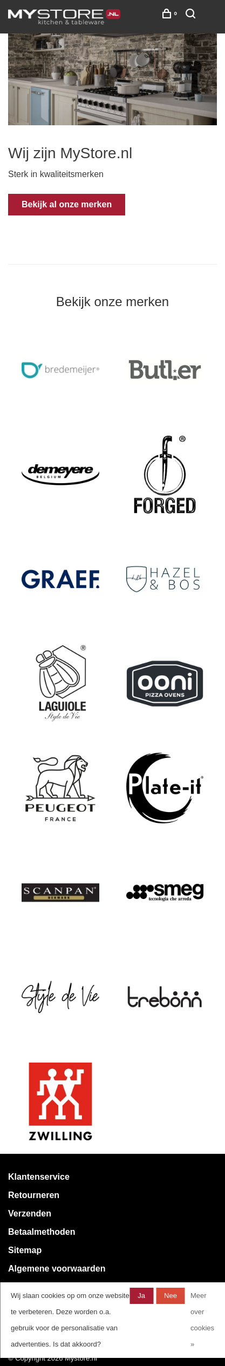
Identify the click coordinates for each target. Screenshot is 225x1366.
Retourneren (33, 1195)
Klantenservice (39, 1176)
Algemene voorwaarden (57, 1268)
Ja (141, 1295)
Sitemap (25, 1250)
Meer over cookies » (202, 1319)
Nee (170, 1295)
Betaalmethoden (41, 1231)
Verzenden (29, 1213)
